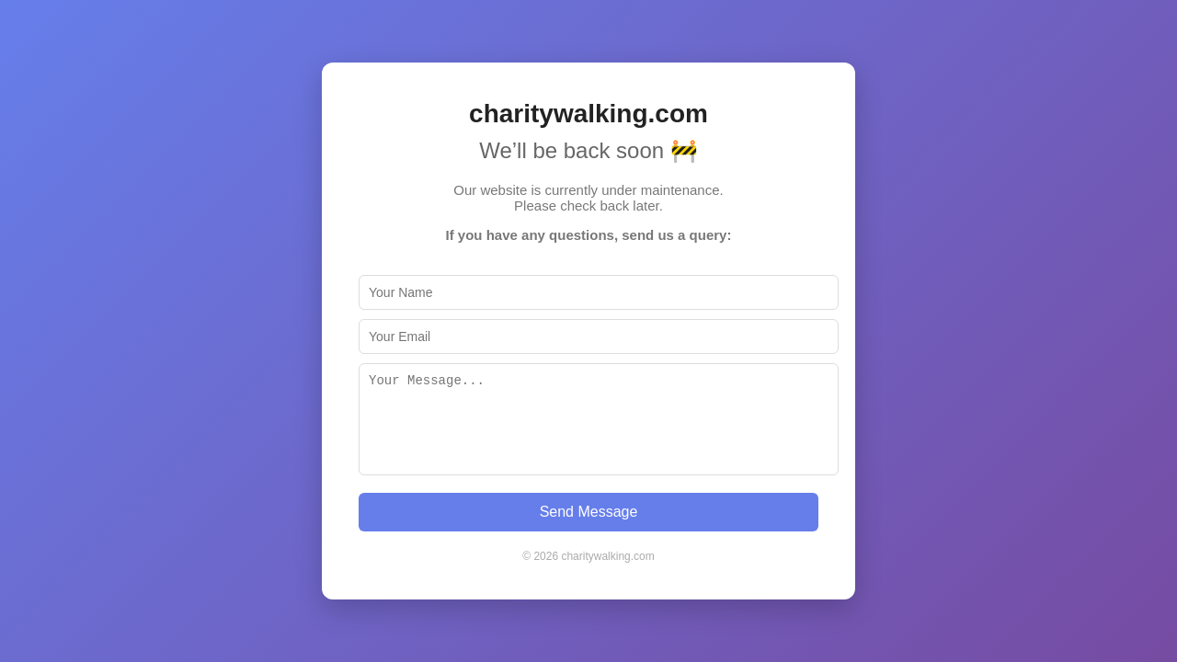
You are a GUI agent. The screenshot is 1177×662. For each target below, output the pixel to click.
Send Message (589, 511)
